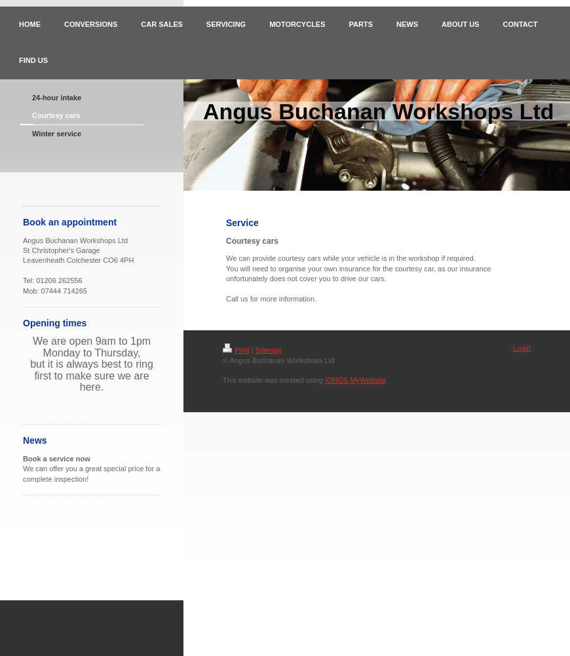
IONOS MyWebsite (355, 380)
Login (522, 348)
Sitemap (269, 350)
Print (236, 350)
